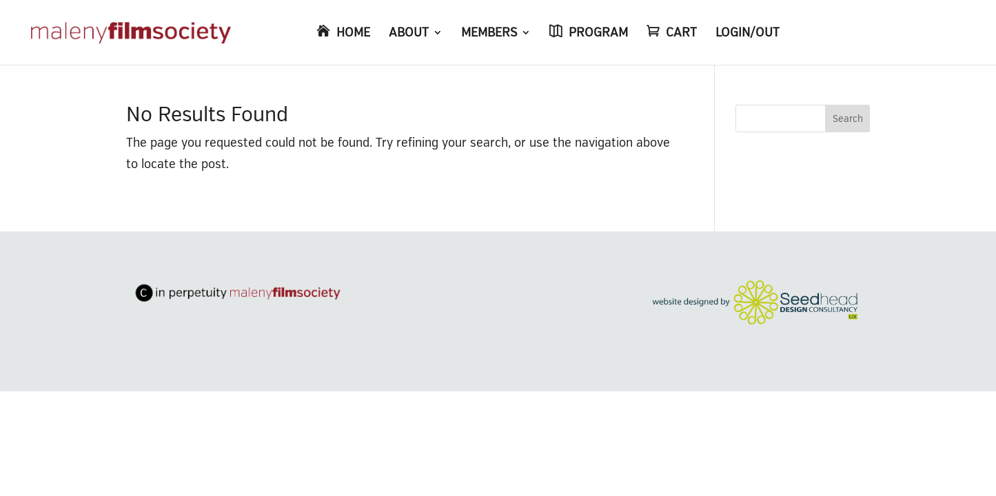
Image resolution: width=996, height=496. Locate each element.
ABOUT (409, 34)
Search (848, 119)
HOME (353, 34)
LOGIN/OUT (747, 34)
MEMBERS (489, 34)
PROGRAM (598, 34)
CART (681, 34)
